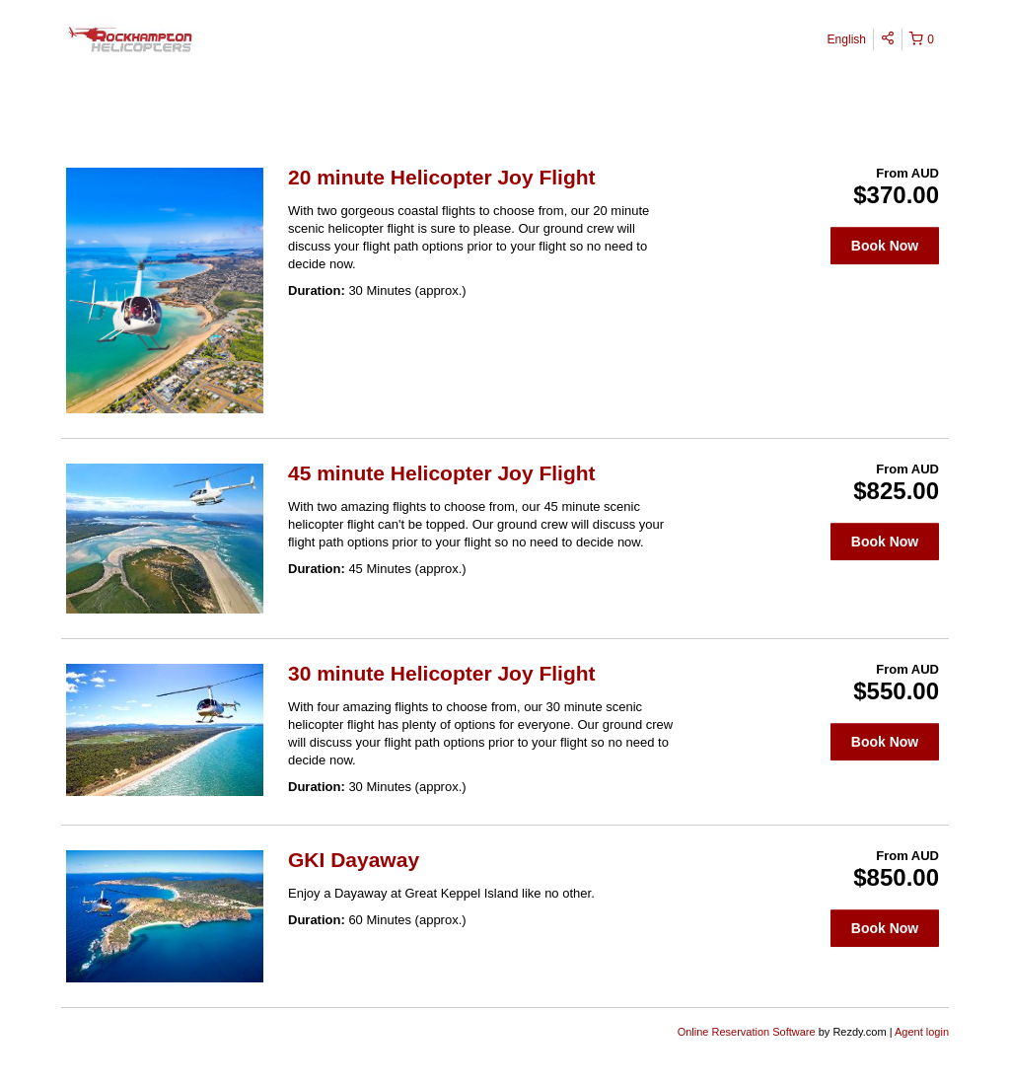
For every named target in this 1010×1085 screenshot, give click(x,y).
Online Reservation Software (747, 1032)
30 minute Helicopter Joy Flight (442, 673)
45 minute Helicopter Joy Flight (442, 473)
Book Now (884, 245)
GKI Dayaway (353, 859)
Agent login (922, 1032)
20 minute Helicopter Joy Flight (442, 177)
